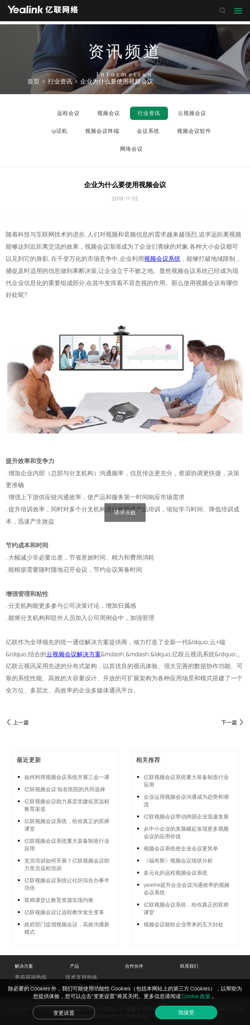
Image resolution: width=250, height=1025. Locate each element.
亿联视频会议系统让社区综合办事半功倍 (66, 884)
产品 (74, 966)
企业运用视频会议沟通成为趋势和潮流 (186, 800)
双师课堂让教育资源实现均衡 (58, 900)
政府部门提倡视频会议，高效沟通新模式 (66, 928)
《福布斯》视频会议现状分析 (178, 860)
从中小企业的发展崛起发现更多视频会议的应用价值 (186, 832)
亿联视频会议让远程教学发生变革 (64, 912)
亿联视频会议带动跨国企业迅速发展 (186, 816)
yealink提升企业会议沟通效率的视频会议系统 (187, 888)
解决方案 (24, 966)
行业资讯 (60, 81)
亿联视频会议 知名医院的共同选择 (64, 789)
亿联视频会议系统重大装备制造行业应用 (66, 844)
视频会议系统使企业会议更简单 (181, 848)
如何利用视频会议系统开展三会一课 (66, 777)
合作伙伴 (134, 966)
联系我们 (189, 966)
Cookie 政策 (197, 996)
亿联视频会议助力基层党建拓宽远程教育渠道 (66, 805)
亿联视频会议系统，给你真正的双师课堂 (66, 824)
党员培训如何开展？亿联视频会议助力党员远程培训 (66, 864)
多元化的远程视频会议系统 (175, 872)
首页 (33, 81)
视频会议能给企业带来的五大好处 (183, 924)
